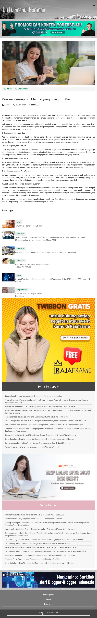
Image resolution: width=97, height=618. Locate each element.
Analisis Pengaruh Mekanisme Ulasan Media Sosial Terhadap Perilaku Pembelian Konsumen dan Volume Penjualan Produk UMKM (46, 401)
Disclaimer (48, 604)
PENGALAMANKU (22, 89)
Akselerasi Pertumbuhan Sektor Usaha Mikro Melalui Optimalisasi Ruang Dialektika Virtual (40, 529)
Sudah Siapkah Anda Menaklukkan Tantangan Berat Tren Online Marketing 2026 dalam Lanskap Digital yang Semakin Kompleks (48, 411)
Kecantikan (20, 260)
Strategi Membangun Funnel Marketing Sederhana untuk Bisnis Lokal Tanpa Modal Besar (40, 406)
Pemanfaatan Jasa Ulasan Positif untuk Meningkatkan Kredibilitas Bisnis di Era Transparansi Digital (44, 425)
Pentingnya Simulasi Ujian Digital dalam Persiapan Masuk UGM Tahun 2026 (34, 515)
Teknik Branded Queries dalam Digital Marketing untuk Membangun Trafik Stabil (36, 417)
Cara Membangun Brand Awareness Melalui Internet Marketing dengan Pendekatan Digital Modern (44, 540)
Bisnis (19, 275)
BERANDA (8, 89)
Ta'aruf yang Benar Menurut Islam (28, 226)
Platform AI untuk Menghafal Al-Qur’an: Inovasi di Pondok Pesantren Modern (45, 253)
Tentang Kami (48, 595)
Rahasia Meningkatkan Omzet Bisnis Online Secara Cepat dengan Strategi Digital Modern (40, 435)
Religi (18, 222)
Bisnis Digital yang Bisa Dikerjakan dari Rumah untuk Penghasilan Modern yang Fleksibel (39, 439)
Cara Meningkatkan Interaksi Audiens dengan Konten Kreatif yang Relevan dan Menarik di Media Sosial (45, 421)
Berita (48, 599)
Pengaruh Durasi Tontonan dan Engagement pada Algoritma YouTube (32, 447)
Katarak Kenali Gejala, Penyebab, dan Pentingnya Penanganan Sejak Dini (33, 396)
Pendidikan (20, 234)
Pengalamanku (22, 290)
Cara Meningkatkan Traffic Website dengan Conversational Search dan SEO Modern (38, 443)
